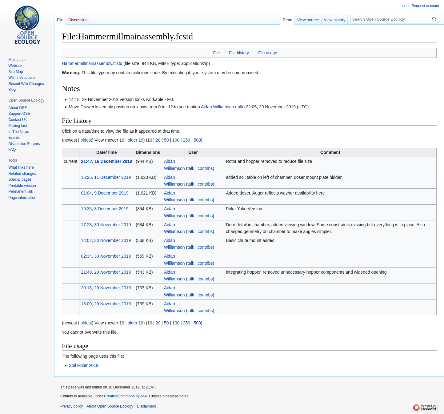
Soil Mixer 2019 (83, 365)
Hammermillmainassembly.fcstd (92, 63)
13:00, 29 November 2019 (106, 303)
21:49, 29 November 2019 (106, 272)
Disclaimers (146, 406)
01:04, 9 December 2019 (104, 193)
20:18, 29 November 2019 (106, 287)
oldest (86, 140)
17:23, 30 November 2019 (106, 224)
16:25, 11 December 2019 (106, 177)
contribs (205, 168)
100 (175, 140)
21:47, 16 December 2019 (106, 161)
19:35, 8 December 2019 (104, 208)
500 (197, 140)
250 (186, 140)
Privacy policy (71, 406)
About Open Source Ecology (109, 406)
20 (158, 140)
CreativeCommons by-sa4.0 (127, 396)
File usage (267, 52)
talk (240, 106)
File (216, 52)
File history (239, 52)
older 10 (135, 140)
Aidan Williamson (217, 106)
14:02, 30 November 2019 (106, 240)
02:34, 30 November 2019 (106, 256)
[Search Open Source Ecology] (394, 19)
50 (166, 140)
